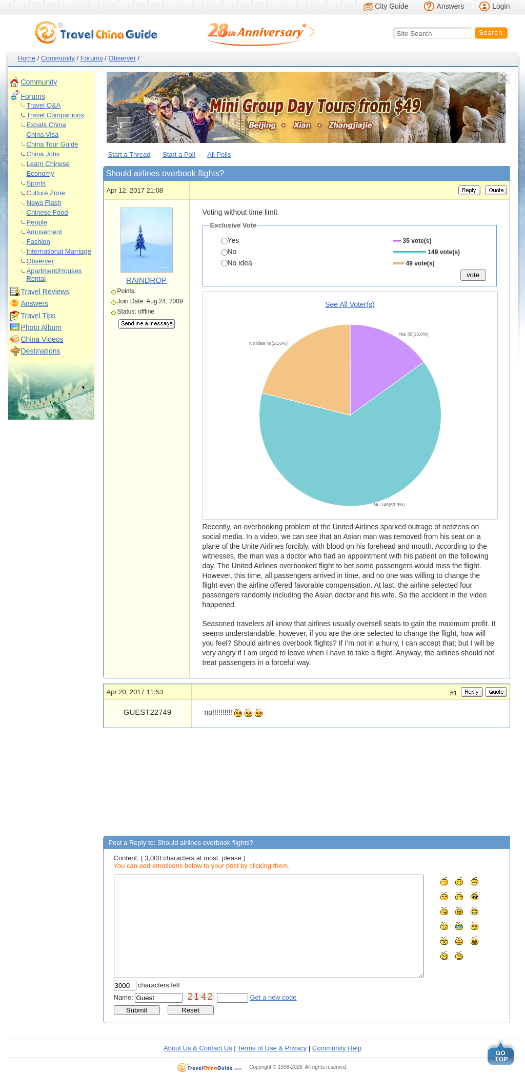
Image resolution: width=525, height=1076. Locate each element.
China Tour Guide (52, 144)
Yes (230, 240)
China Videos (42, 339)
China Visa (43, 134)
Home (27, 58)
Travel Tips (38, 316)
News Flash (44, 202)
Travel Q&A (44, 105)
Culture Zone (46, 193)
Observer (122, 58)
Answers (451, 6)
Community (58, 58)
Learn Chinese (48, 164)
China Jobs (43, 154)
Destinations (40, 351)
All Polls (219, 154)
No (229, 251)
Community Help (336, 1048)
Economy (40, 173)
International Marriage (59, 251)
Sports (36, 183)
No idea (236, 263)
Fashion (38, 241)
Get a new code (273, 997)
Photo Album (41, 327)
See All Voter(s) (350, 304)
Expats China (46, 125)
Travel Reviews (45, 291)
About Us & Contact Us (198, 1048)
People (37, 222)
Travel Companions (55, 115)
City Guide (391, 6)
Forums (91, 58)
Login (501, 6)
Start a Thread (129, 154)
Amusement (44, 232)
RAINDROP (146, 280)
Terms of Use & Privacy (272, 1048)
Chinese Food (47, 212)
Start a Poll (179, 154)
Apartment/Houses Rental (54, 274)
